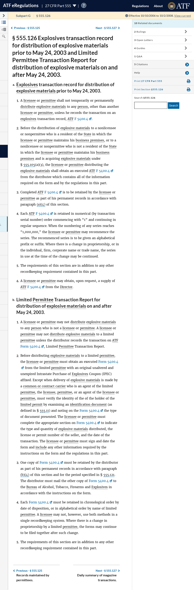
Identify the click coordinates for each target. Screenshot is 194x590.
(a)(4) (41, 204)
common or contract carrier (44, 386)
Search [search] (173, 105)
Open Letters (143, 40)
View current (182, 15)
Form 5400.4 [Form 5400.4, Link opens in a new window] (30, 346)
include (41, 447)
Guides (139, 48)
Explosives (27, 84)
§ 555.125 (27, 28)
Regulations (140, 6)
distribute (27, 107)
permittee (48, 100)
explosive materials (36, 91)
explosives (28, 119)
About (158, 6)
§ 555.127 (106, 28)
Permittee (43, 299)
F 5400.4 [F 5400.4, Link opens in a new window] (81, 119)
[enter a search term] (150, 105)
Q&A (138, 56)
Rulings (140, 31)
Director (66, 287)
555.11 (44, 411)
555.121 (108, 475)
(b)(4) (24, 475)
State (87, 134)
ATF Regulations (21, 5)
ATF (70, 119)
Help (137, 72)
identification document (88, 404)
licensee (29, 100)
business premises (90, 140)
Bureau (31, 487)
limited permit (31, 404)
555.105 (29, 165)
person (83, 107)
